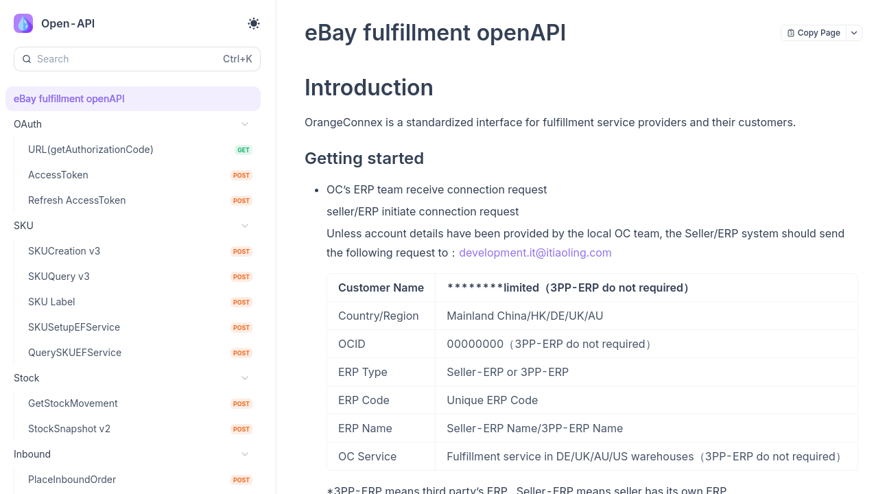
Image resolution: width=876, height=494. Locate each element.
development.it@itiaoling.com (535, 252)
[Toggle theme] (254, 23)
